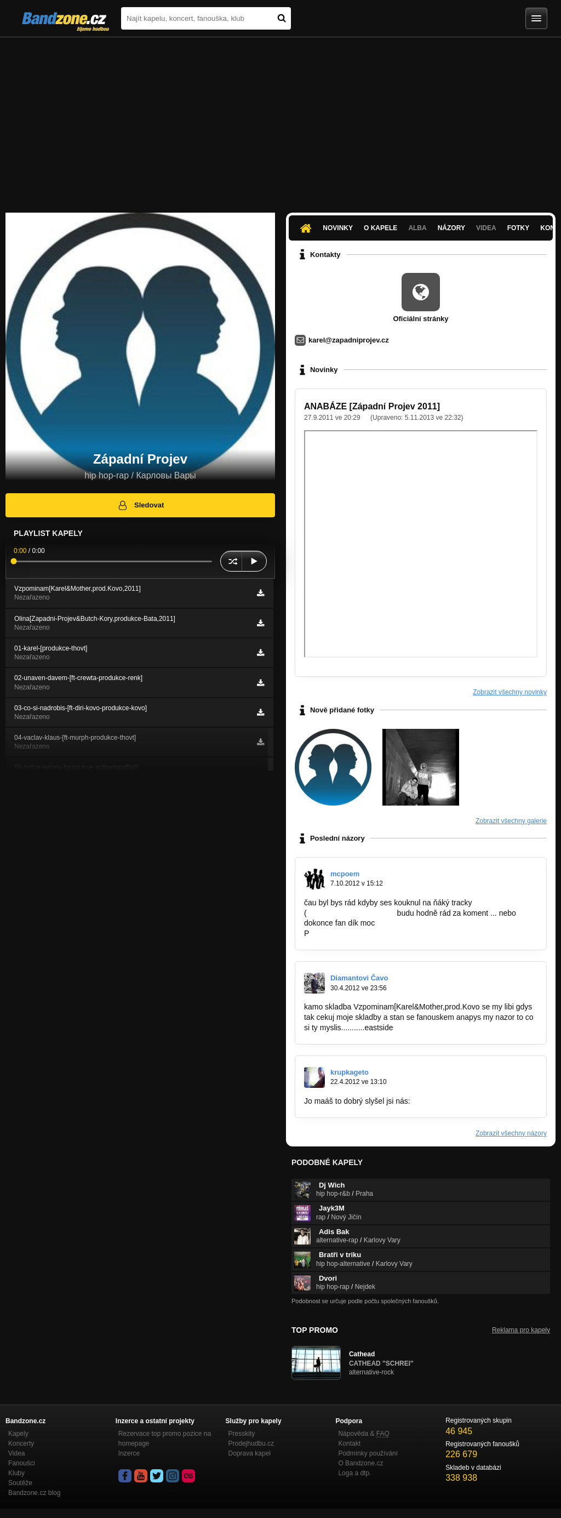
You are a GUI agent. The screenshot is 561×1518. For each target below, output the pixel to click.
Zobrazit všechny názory (511, 1133)
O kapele (380, 228)
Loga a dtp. (354, 1473)
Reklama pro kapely (521, 1330)
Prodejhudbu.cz (251, 1443)
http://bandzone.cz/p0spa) (351, 913)
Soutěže (20, 1483)
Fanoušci (21, 1463)
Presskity (241, 1433)
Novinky (338, 228)
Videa (486, 228)
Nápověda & (363, 1433)
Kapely (18, 1433)
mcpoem (344, 874)
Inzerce (129, 1453)
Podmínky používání (368, 1453)
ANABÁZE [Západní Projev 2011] (372, 406)
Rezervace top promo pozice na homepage (164, 1438)
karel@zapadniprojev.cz (348, 340)
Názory (451, 228)
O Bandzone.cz (360, 1463)
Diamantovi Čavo (359, 978)
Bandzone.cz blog (34, 1493)
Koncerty (21, 1443)
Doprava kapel (249, 1453)
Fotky (518, 228)
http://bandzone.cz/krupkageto (461, 1101)
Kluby (16, 1473)
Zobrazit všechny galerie (511, 821)
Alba (417, 228)
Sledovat (140, 505)
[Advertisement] (280, 119)
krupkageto (349, 1072)
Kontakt (349, 1443)
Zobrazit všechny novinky (510, 692)
